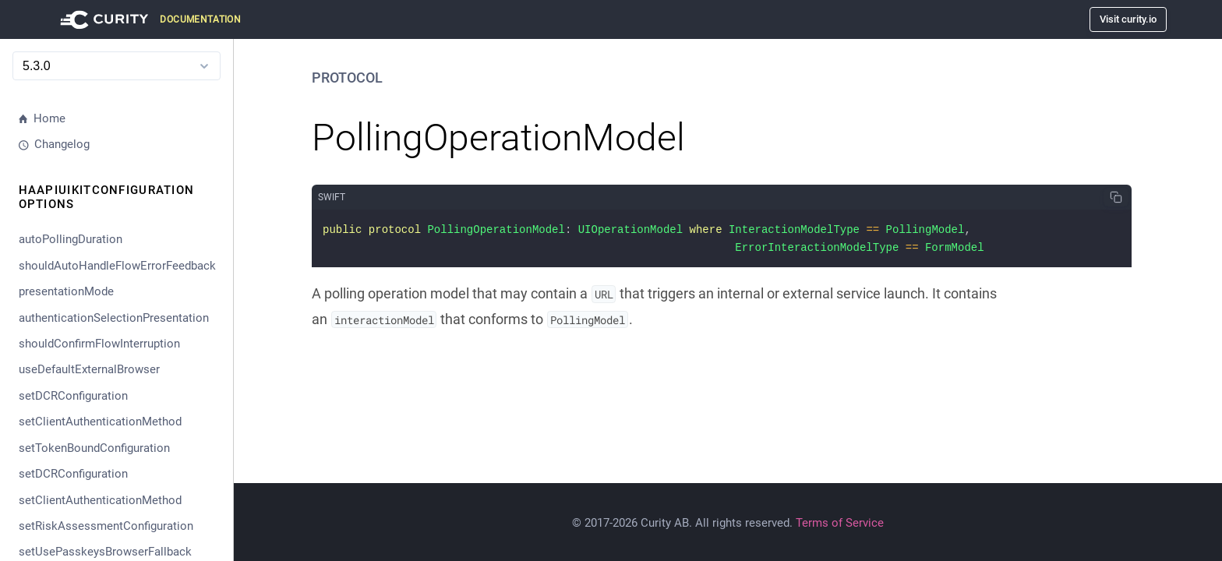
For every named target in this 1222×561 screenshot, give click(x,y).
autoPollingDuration (70, 239)
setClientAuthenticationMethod (100, 422)
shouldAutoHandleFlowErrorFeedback (117, 266)
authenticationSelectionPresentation (114, 318)
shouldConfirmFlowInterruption (99, 344)
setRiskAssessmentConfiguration (106, 526)
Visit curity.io (1128, 19)
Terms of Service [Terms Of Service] (840, 523)
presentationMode (66, 291)
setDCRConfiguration (73, 396)
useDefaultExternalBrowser (89, 369)
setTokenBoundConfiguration (94, 448)
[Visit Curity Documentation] (148, 19)
